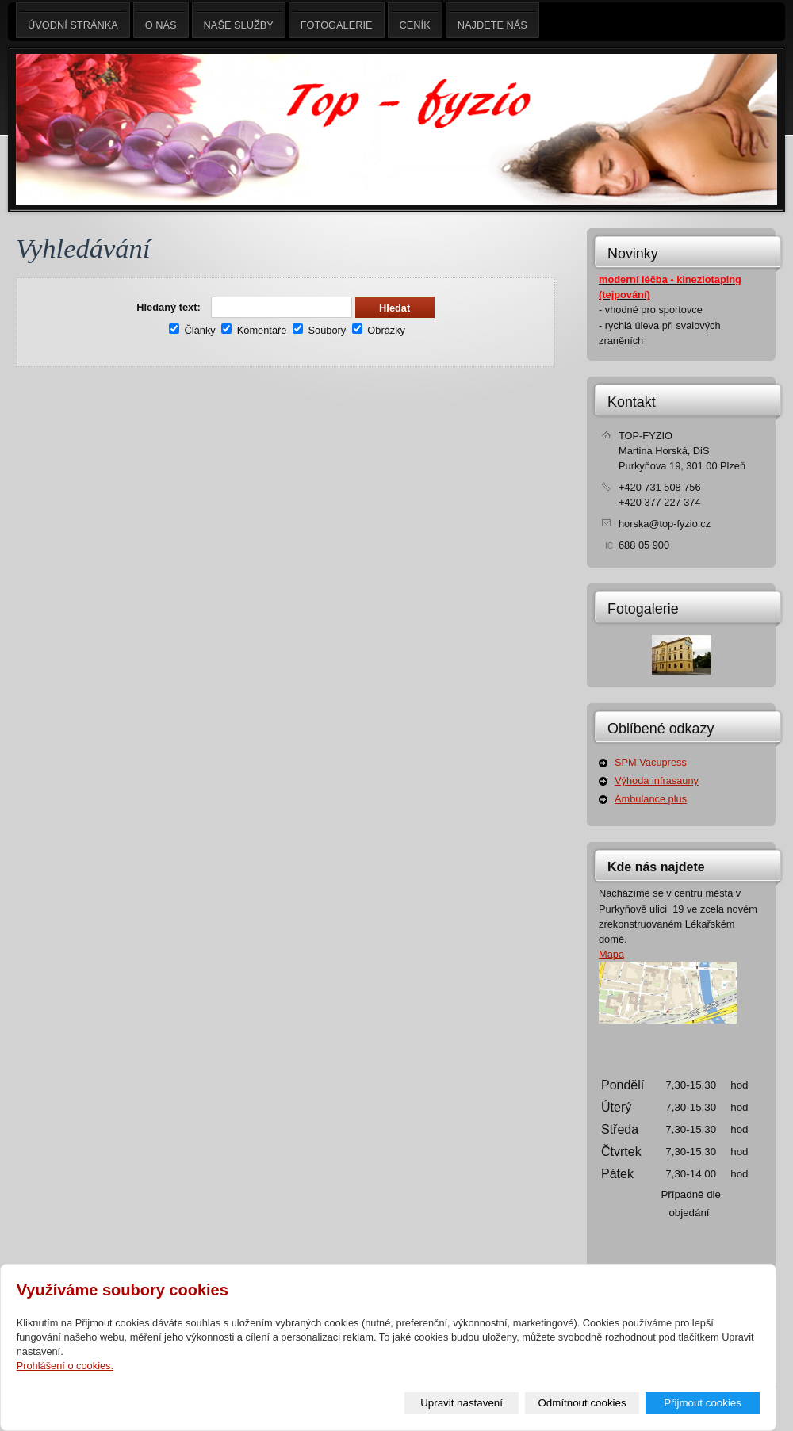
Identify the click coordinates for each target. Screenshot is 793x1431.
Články (192, 330)
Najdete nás (492, 20)
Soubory (319, 330)
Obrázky (378, 330)
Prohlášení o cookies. (65, 1366)
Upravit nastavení (461, 1403)
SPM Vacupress (651, 762)
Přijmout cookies (702, 1403)
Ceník (415, 20)
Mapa (611, 954)
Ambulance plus (651, 799)
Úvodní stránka (73, 20)
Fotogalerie (643, 609)
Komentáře (253, 330)
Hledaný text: (168, 307)
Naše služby (238, 20)
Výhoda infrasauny (657, 780)
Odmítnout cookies (582, 1403)
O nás (161, 20)
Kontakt (631, 402)
